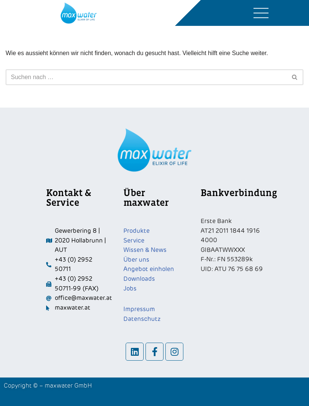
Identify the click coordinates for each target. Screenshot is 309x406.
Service (133, 241)
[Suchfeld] (146, 77)
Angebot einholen (148, 269)
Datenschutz (141, 319)
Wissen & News (144, 250)
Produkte (136, 231)
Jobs (129, 289)
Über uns (136, 260)
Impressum (139, 309)
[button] (261, 13)
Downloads (139, 279)
